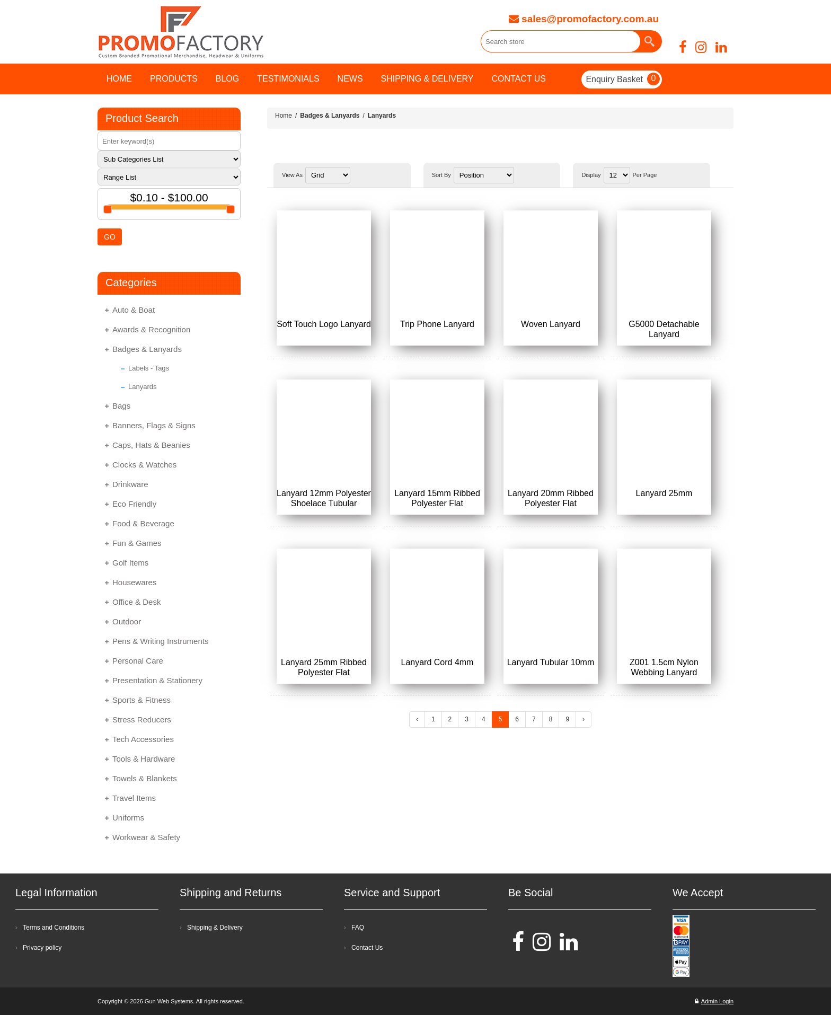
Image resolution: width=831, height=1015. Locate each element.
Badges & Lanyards (147, 349)
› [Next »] (583, 719)
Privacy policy (42, 947)
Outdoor (126, 621)
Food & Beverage (143, 523)
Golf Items (130, 562)
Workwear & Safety (146, 837)
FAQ (357, 927)
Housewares (134, 582)
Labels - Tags (148, 368)
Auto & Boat (133, 309)
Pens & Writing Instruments (160, 641)
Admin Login (714, 1001)
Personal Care (137, 660)
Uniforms (128, 817)
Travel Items (134, 797)
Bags (121, 405)
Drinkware (130, 484)
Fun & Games (137, 543)
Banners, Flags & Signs (154, 425)
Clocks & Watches (144, 464)
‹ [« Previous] (417, 719)
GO (110, 237)
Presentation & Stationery (157, 680)
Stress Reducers (141, 719)
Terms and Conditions (53, 927)
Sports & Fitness (141, 699)
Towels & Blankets (144, 778)
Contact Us (367, 947)
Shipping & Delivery (215, 927)
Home (283, 115)
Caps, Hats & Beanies (151, 444)
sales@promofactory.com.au (584, 18)
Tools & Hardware (143, 758)
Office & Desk (136, 601)
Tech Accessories (143, 739)
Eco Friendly (134, 503)
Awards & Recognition (151, 329)
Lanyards (142, 387)
